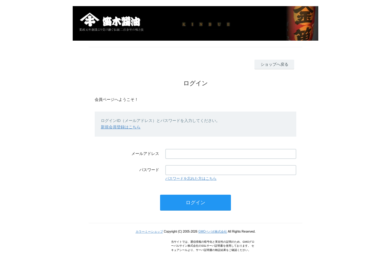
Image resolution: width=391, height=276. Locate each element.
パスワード (149, 169)
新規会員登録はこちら (121, 127)
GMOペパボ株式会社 (212, 231)
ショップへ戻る (274, 64)
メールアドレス (145, 153)
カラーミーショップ (149, 231)
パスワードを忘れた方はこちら (191, 178)
